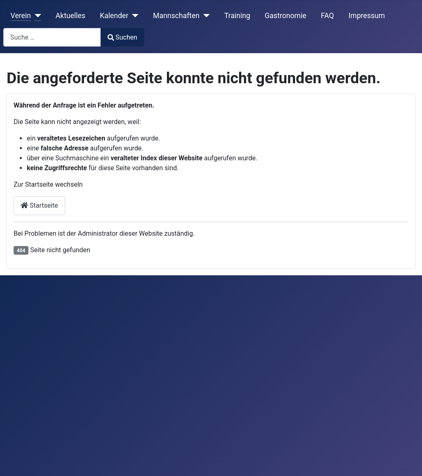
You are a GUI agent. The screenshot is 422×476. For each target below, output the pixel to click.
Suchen (122, 37)
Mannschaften (176, 16)
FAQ (327, 16)
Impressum (366, 16)
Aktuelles (70, 16)
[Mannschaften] (204, 15)
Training (237, 16)
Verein (21, 16)
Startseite (39, 205)
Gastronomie (285, 16)
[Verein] (36, 15)
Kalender (114, 16)
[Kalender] (133, 15)
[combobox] (52, 37)
